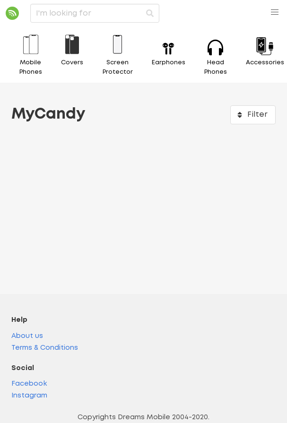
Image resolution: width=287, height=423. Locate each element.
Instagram (29, 396)
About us (27, 336)
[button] (274, 12)
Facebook (29, 384)
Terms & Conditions (44, 348)
